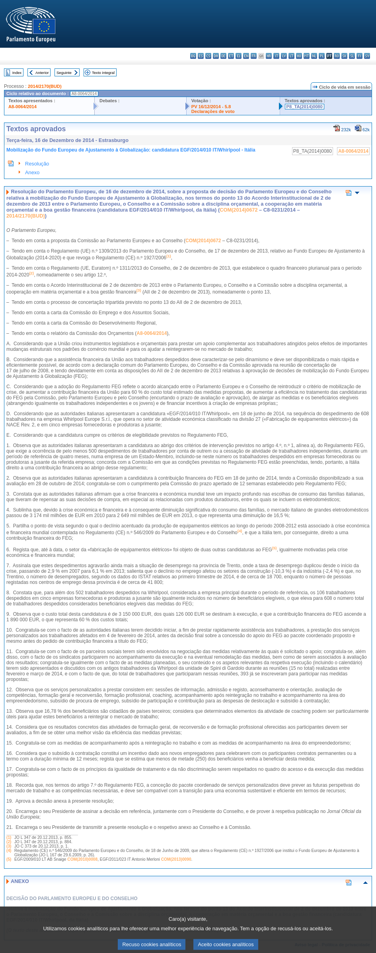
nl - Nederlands (314, 56)
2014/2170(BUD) (45, 86)
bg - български (193, 56)
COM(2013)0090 (176, 859)
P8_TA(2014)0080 (304, 106)
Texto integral (103, 72)
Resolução (37, 164)
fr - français (254, 56)
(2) (8, 842)
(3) (8, 846)
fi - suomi (359, 56)
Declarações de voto (213, 111)
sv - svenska (367, 56)
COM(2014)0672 (238, 210)
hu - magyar (299, 56)
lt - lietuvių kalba (291, 56)
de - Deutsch (223, 56)
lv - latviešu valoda (284, 56)
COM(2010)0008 (82, 859)
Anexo (32, 172)
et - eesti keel (231, 56)
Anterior (42, 72)
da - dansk (216, 56)
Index (16, 72)
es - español (201, 56)
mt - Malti (307, 56)
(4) (8, 850)
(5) (8, 859)
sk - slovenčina (344, 56)
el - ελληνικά (239, 56)
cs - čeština (208, 56)
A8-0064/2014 (22, 106)
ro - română (337, 56)
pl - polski (322, 56)
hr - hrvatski (269, 56)
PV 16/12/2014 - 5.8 (211, 106)
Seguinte (64, 72)
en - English (246, 56)
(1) (8, 837)
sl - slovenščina (352, 56)
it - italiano (276, 56)
